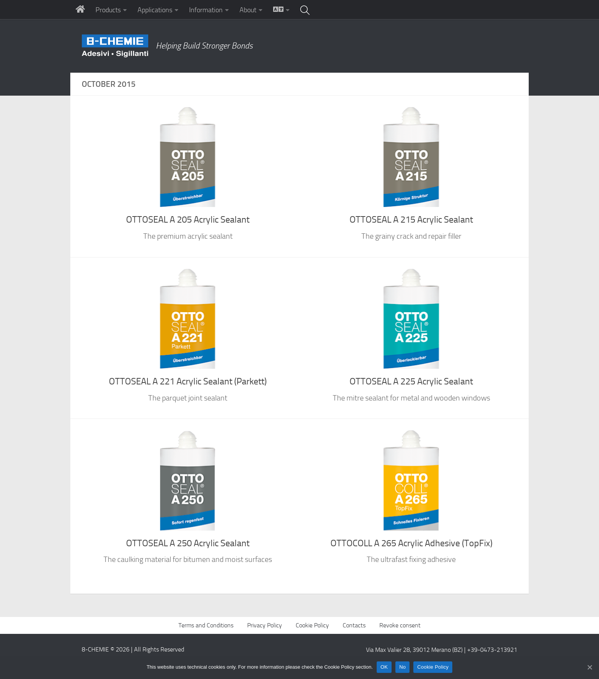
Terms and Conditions (205, 625)
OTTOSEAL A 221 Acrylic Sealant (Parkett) (188, 381)
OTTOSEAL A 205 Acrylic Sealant (187, 219)
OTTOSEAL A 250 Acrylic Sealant (187, 543)
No (402, 667)
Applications (155, 10)
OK (384, 667)
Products (108, 10)
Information (206, 10)
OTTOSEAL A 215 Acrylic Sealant (411, 219)
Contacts (354, 625)
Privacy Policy (264, 625)
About (248, 10)
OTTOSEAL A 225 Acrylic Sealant (411, 381)
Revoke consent (400, 625)
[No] (589, 667)
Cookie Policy (312, 625)
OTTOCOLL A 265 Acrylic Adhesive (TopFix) (411, 543)
